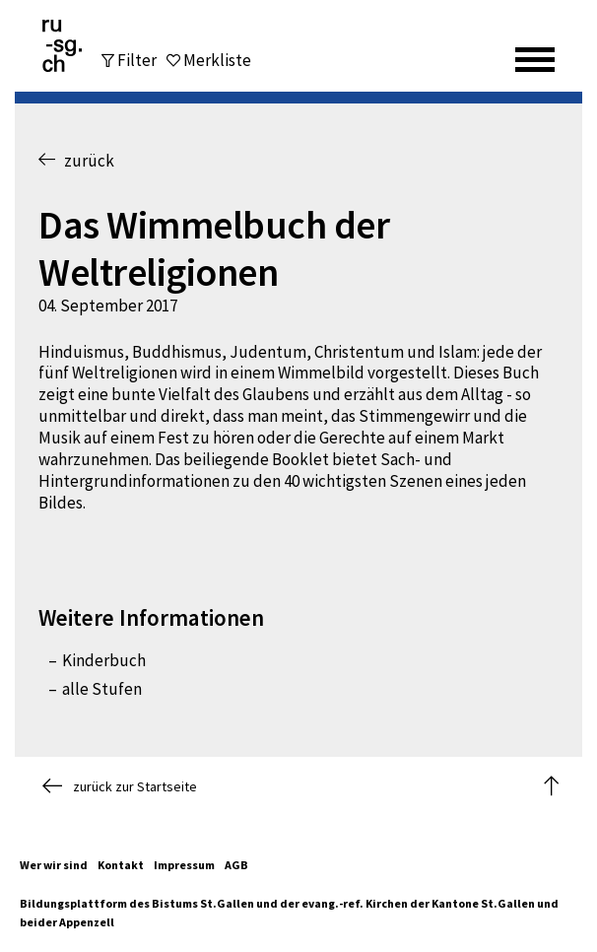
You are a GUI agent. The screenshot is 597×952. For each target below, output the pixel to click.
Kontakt (121, 864)
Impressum (184, 864)
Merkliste (217, 60)
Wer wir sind (54, 864)
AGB (236, 864)
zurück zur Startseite (119, 786)
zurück (76, 160)
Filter (137, 60)
